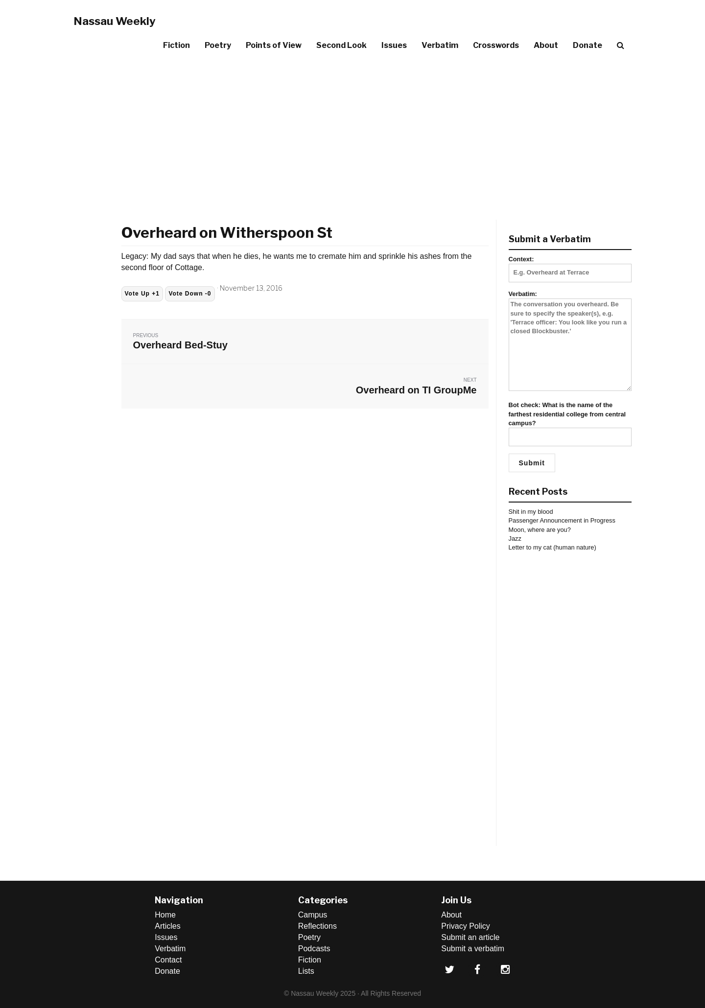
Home (165, 915)
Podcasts (314, 948)
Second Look (341, 45)
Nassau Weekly (114, 21)
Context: (570, 265)
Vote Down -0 (189, 293)
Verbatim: (570, 341)
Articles (167, 926)
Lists (306, 971)
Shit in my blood (531, 511)
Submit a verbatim (472, 948)
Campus (313, 915)
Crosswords (496, 45)
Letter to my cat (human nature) (552, 547)
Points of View (274, 45)
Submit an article (470, 937)
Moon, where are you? (540, 529)
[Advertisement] (352, 131)
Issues (394, 45)
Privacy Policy (465, 926)
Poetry (218, 45)
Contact (168, 960)
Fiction (176, 45)
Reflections (317, 926)
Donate (587, 45)
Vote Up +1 (142, 293)
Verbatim (440, 45)
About (546, 45)
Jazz (515, 538)
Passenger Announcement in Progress (562, 520)
